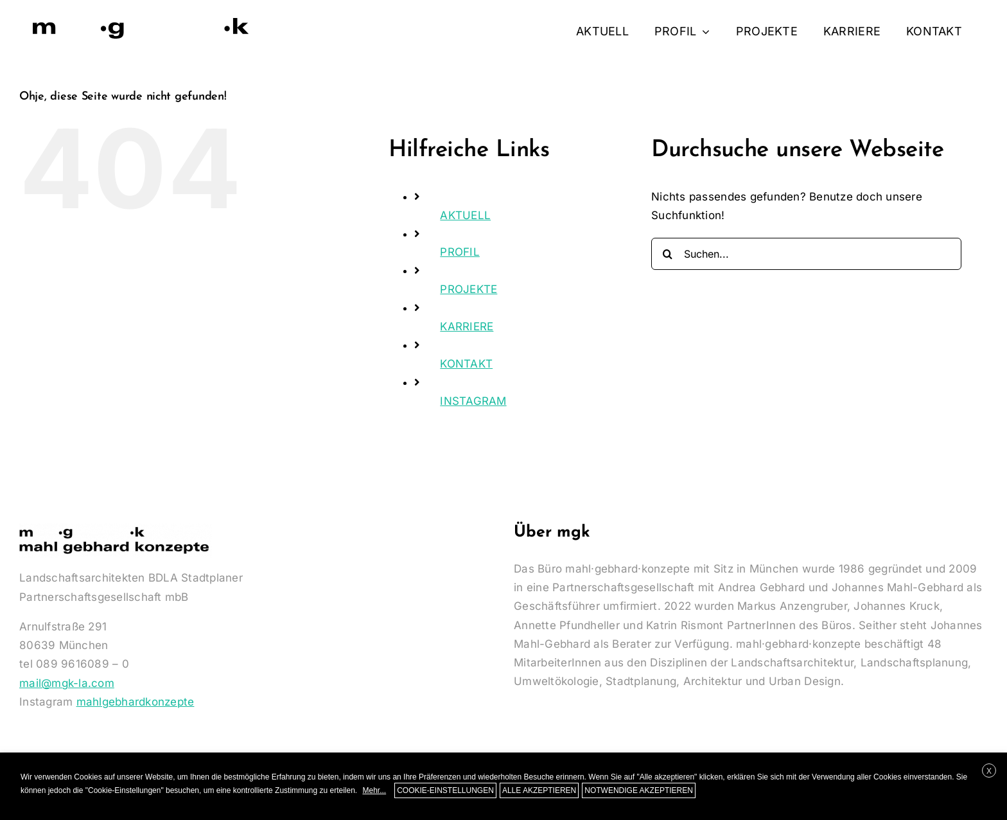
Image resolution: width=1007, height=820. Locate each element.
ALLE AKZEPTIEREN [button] (539, 790)
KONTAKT (466, 363)
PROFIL (460, 251)
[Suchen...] (806, 254)
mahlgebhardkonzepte (135, 701)
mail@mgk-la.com (66, 683)
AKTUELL (465, 215)
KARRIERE (466, 326)
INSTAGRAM (473, 401)
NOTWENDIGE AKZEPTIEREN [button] (638, 790)
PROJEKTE (468, 289)
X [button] (989, 771)
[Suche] (667, 254)
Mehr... (374, 790)
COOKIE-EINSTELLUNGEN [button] (445, 790)
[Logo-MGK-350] (141, 18)
